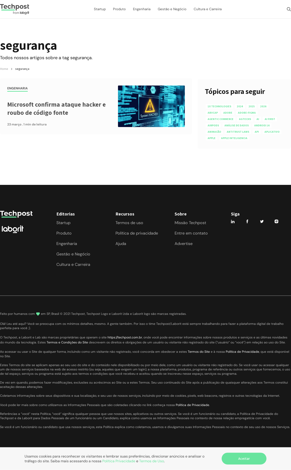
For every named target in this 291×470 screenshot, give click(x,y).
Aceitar (244, 458)
